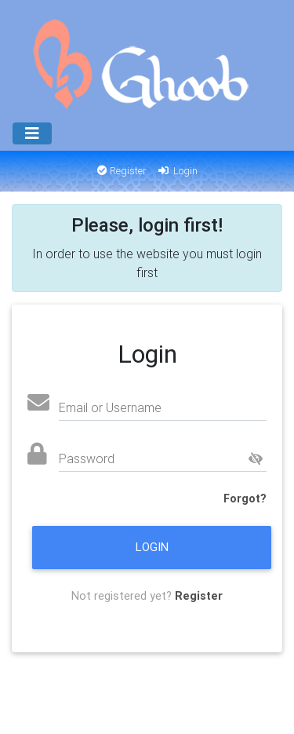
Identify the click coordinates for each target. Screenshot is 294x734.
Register (122, 170)
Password (86, 458)
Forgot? (245, 498)
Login (177, 170)
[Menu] (32, 133)
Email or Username (110, 407)
